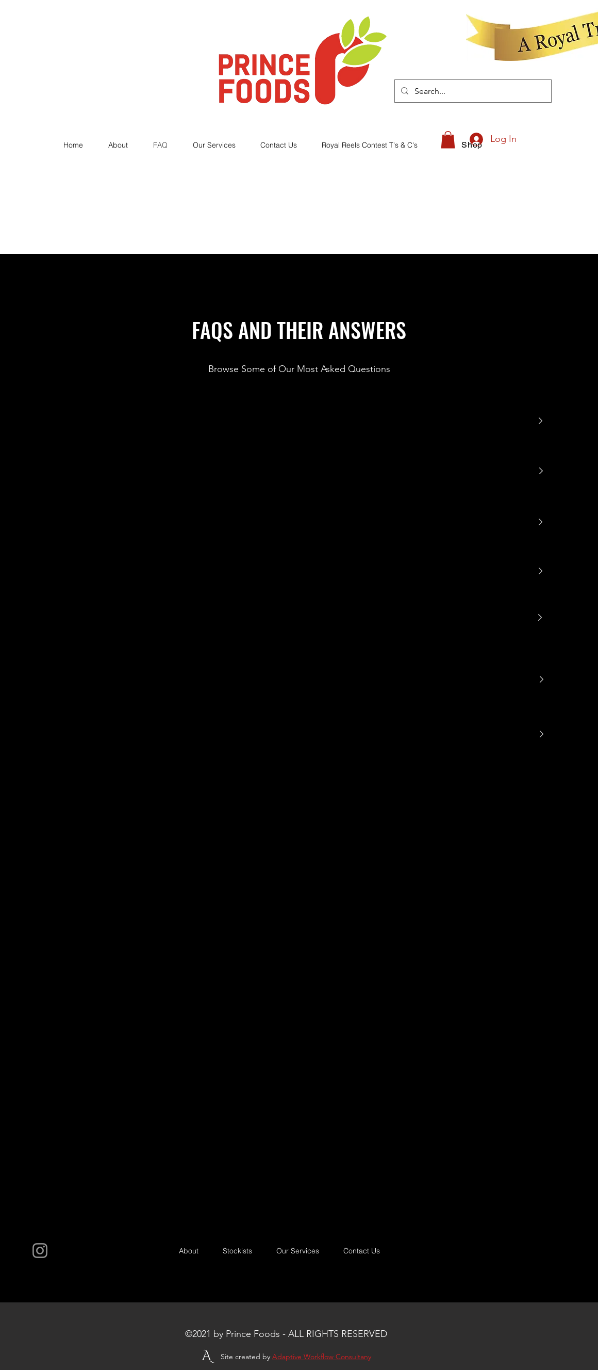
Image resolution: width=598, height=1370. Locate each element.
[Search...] (471, 91)
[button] (448, 139)
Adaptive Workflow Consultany (321, 1356)
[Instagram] (40, 1250)
